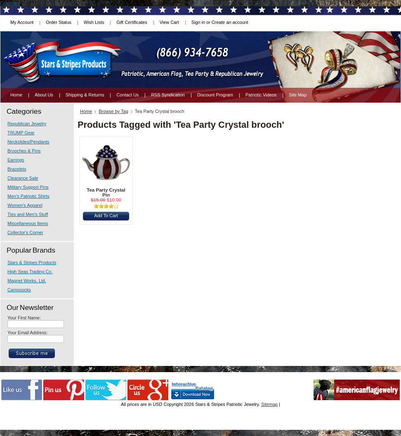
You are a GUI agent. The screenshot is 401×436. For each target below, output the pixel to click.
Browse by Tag (113, 111)
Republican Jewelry (26, 123)
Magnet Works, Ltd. (26, 280)
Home (86, 111)
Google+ (10, 3)
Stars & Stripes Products (31, 262)
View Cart (169, 22)
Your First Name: (24, 317)
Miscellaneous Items (27, 223)
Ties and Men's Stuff (27, 214)
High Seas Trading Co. (29, 271)
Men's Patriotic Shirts (28, 196)
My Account (21, 22)
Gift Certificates (131, 22)
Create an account (230, 22)
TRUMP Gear (21, 132)
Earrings (15, 159)
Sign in (198, 22)
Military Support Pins (28, 187)
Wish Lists (94, 22)
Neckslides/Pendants (28, 141)
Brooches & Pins (23, 150)
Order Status (58, 22)
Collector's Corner (25, 232)
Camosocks (19, 289)
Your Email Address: (27, 332)
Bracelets (16, 168)
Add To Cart (106, 215)
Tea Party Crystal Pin (106, 192)
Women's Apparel (24, 205)
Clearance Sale (22, 178)
